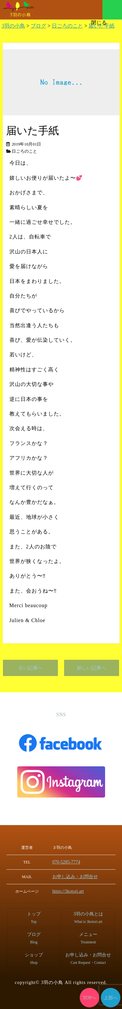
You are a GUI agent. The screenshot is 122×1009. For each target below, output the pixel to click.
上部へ (110, 997)
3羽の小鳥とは (88, 917)
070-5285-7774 (68, 862)
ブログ (33, 937)
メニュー (112, 9)
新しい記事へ (91, 668)
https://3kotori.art (69, 890)
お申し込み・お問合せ (75, 876)
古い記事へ (30, 668)
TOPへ (89, 997)
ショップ (33, 958)
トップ (33, 917)
